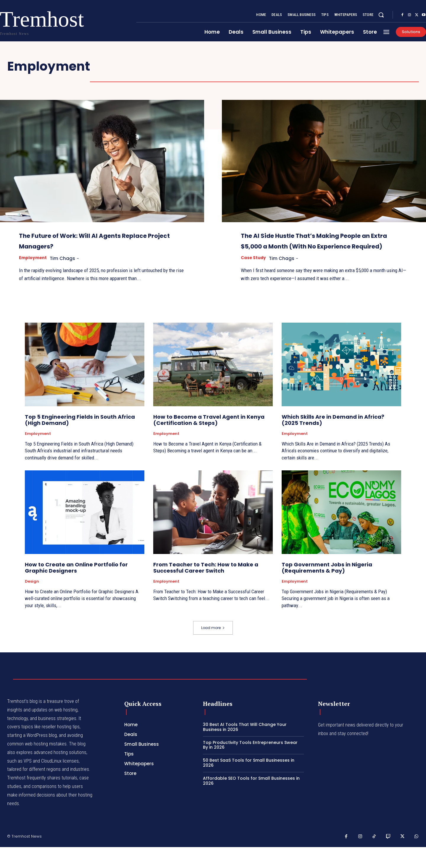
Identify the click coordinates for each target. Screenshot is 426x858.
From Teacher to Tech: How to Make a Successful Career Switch (205, 579)
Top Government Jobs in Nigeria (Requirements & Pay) (327, 579)
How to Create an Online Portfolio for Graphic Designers (76, 579)
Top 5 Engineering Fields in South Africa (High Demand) (80, 431)
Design (32, 592)
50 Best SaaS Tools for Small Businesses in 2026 (248, 773)
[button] (381, 15)
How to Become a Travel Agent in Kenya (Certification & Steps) (208, 431)
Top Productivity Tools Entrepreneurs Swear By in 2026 (250, 755)
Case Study (254, 269)
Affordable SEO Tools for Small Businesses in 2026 (251, 791)
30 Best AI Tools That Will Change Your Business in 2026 (245, 737)
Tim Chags (66, 258)
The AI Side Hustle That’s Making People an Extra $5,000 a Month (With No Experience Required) (315, 245)
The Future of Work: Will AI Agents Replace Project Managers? (95, 240)
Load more (213, 638)
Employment (34, 258)
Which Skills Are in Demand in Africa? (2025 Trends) (333, 431)
